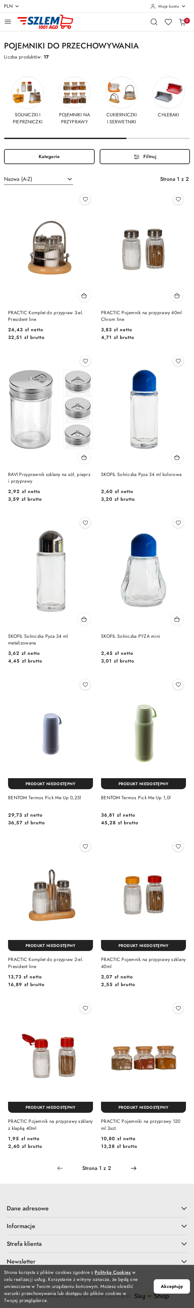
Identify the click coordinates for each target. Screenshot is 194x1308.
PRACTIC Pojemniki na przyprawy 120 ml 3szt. (141, 1124)
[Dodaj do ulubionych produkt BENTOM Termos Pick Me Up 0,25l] (85, 685)
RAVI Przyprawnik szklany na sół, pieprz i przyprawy (49, 477)
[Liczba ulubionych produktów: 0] (168, 21)
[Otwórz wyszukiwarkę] (154, 21)
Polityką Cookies (113, 1272)
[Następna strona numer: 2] (134, 1168)
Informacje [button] (97, 1226)
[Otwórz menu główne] (8, 21)
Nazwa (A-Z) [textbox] (18, 179)
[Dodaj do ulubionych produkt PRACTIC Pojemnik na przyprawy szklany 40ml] (178, 846)
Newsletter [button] (97, 1261)
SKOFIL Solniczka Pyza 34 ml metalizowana (38, 639)
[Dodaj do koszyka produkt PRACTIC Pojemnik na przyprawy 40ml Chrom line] (177, 295)
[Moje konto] (168, 6)
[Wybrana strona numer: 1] (97, 1168)
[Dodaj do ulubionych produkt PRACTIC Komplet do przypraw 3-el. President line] (85, 199)
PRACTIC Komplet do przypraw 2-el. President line (45, 962)
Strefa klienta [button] (97, 1243)
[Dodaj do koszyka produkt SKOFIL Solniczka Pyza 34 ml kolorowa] (177, 457)
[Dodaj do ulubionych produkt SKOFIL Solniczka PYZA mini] (178, 523)
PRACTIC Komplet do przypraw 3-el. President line (45, 316)
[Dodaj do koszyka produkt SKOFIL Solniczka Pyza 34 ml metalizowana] (84, 619)
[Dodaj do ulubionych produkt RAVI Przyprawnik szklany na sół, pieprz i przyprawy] (85, 361)
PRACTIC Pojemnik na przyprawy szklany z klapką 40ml (50, 1124)
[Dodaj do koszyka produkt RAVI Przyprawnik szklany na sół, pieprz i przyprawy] (84, 457)
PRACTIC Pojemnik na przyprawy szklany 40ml (143, 962)
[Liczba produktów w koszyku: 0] (182, 21)
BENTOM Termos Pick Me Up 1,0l (136, 798)
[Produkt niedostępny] (50, 783)
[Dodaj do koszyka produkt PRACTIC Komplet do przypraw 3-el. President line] (84, 295)
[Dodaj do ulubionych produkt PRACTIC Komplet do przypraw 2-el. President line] (85, 846)
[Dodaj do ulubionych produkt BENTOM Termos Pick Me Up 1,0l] (178, 685)
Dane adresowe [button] (97, 1208)
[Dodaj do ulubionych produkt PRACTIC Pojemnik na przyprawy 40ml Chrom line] (178, 199)
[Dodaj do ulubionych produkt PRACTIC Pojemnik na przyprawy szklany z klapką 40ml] (85, 1008)
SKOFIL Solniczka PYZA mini (130, 636)
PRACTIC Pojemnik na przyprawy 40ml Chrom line (141, 316)
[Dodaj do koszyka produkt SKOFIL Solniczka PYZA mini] (177, 619)
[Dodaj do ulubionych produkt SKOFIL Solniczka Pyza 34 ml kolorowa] (178, 361)
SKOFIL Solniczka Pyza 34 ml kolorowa (141, 474)
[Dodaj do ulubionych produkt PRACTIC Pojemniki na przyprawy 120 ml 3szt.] (178, 1008)
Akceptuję (172, 1286)
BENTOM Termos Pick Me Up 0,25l (44, 798)
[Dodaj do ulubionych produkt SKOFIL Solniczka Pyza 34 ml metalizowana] (85, 523)
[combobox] (38, 179)
